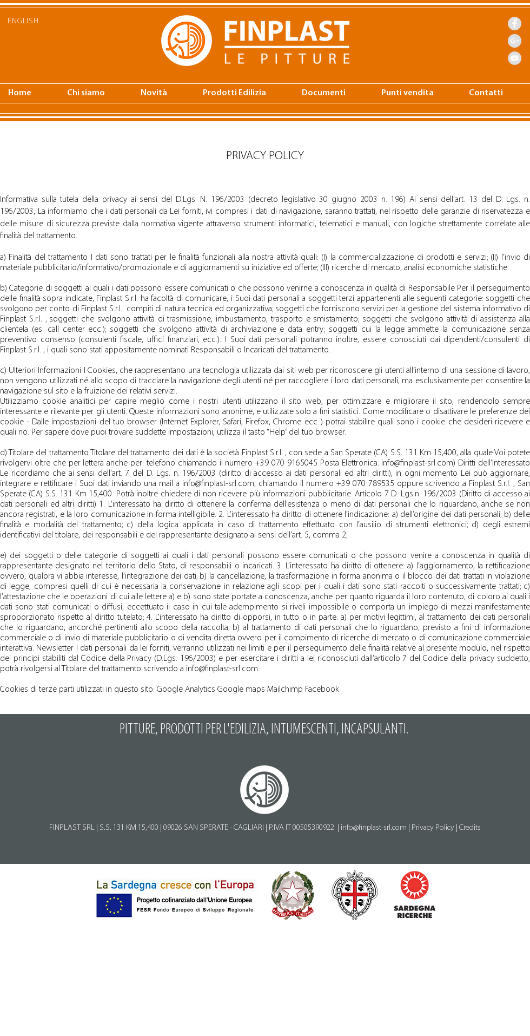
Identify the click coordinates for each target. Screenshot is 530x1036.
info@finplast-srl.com (417, 463)
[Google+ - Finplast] (514, 41)
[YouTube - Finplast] (514, 58)
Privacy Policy (433, 828)
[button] (163, 93)
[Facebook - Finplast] (514, 23)
